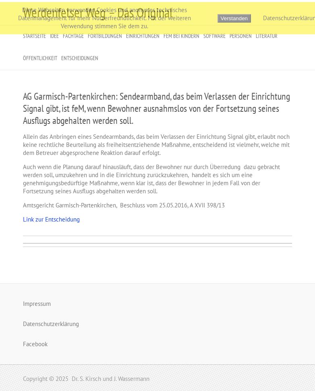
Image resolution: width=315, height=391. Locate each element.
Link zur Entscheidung (51, 219)
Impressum (37, 303)
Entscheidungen (79, 58)
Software (214, 36)
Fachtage (73, 36)
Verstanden (234, 18)
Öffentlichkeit (40, 58)
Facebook (35, 344)
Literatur (267, 36)
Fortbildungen (105, 36)
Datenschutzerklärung (51, 324)
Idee (54, 36)
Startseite (34, 36)
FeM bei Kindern (181, 36)
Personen (241, 36)
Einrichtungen (143, 36)
